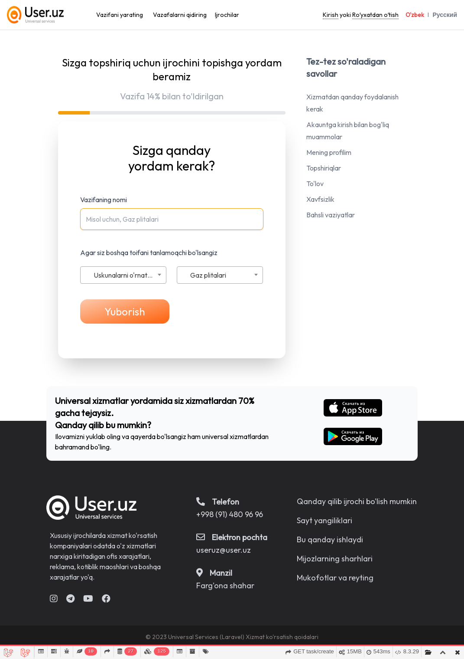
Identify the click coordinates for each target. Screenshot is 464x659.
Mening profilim (328, 152)
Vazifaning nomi (103, 199)
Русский (444, 15)
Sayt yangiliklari (324, 520)
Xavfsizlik (320, 199)
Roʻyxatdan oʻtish (375, 15)
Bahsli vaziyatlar (330, 214)
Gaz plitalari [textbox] (208, 275)
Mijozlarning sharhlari (335, 559)
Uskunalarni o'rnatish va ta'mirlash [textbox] (130, 275)
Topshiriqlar (323, 168)
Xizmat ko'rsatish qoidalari (282, 637)
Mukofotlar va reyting (335, 578)
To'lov (315, 183)
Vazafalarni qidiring (180, 15)
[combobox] (123, 275)
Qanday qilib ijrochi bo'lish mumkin (357, 501)
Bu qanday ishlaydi (330, 539)
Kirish (330, 15)
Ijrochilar (227, 15)
